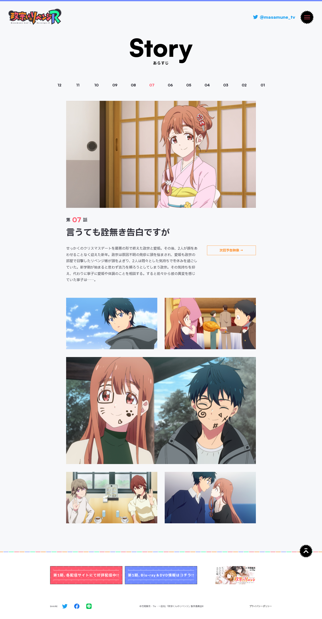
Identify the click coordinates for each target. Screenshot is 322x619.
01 (263, 85)
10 (96, 85)
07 (151, 85)
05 (188, 85)
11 (77, 85)
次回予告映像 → (231, 250)
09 (114, 85)
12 (59, 85)
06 (170, 85)
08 (133, 85)
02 (244, 85)
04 (207, 85)
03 (225, 85)
